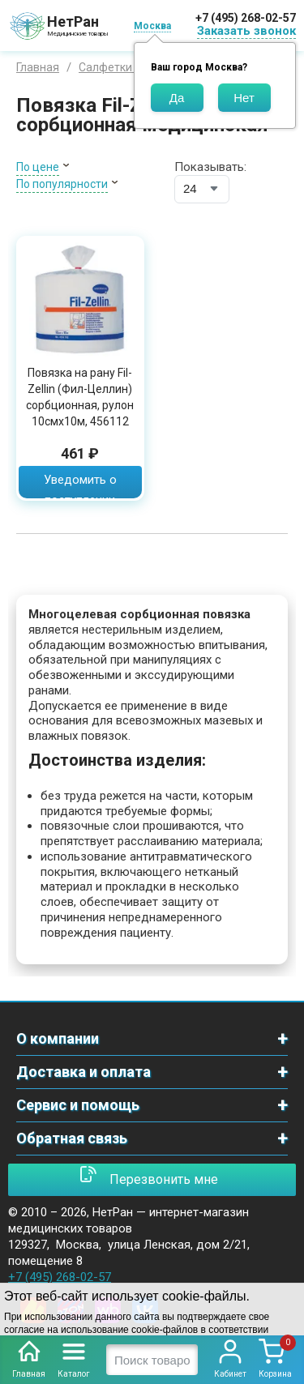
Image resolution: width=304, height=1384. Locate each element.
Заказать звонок (246, 30)
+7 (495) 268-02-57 (245, 17)
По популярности (62, 183)
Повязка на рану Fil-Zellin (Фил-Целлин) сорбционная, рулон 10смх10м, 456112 (80, 397)
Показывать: (210, 167)
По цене (37, 166)
